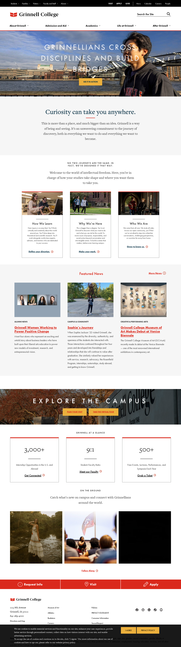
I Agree (128, 630)
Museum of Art (53, 607)
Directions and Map (17, 621)
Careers (158, 3)
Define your (39, 251)
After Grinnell (160, 25)
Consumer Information (100, 618)
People (167, 3)
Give (128, 3)
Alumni (63, 3)
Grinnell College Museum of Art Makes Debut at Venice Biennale (141, 331)
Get (32, 475)
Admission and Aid (55, 25)
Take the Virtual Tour (103, 412)
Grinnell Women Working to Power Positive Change (35, 329)
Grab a (145, 475)
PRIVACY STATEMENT (100, 613)
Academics (92, 25)
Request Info (33, 584)
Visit (110, 3)
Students (14, 3)
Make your (87, 251)
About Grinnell (18, 25)
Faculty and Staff (49, 3)
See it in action (90, 82)
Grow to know (136, 246)
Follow (88, 570)
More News (157, 273)
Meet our (88, 471)
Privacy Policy (148, 630)
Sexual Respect (97, 623)
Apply (119, 3)
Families (25, 3)
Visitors (35, 3)
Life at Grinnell (125, 25)
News (138, 3)
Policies (94, 607)
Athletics (51, 613)
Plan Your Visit (74, 412)
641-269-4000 (17, 616)
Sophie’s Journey (80, 327)
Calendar (148, 3)
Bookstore (51, 618)
